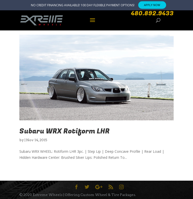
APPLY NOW (152, 5)
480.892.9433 (152, 13)
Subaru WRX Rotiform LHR (64, 131)
